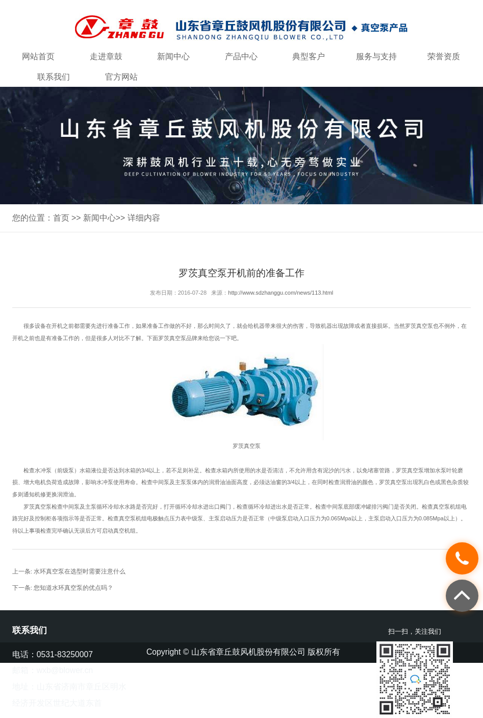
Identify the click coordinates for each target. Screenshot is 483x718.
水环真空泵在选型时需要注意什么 (79, 571)
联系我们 (53, 77)
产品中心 (241, 56)
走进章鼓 (106, 56)
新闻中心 (173, 56)
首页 (61, 217)
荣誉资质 (443, 56)
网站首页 (38, 56)
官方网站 (121, 77)
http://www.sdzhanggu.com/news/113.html (280, 293)
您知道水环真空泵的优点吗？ (73, 587)
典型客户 (308, 56)
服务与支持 (376, 56)
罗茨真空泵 (419, 326)
